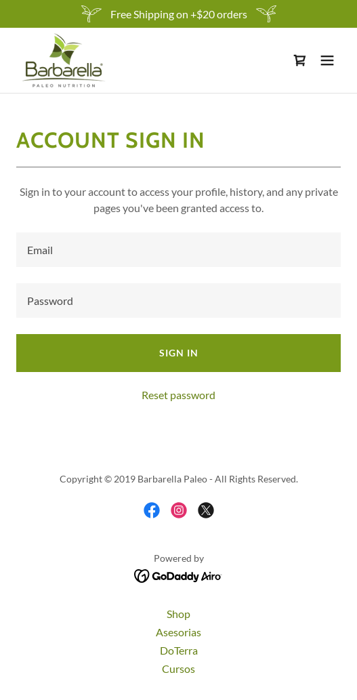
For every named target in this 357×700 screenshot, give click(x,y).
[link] (64, 60)
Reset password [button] (178, 394)
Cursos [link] (178, 668)
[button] (327, 60)
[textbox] (178, 249)
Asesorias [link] (178, 631)
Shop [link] (178, 613)
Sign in (178, 352)
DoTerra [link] (179, 650)
